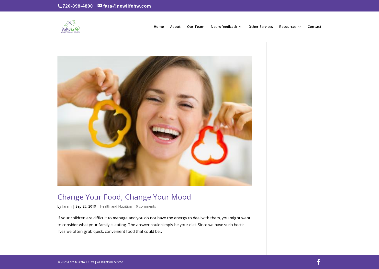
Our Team (195, 27)
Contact (315, 27)
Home (159, 27)
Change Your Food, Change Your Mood (124, 197)
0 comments (146, 206)
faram (67, 206)
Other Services (260, 27)
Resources (287, 27)
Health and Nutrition (116, 206)
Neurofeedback (224, 27)
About (175, 27)
